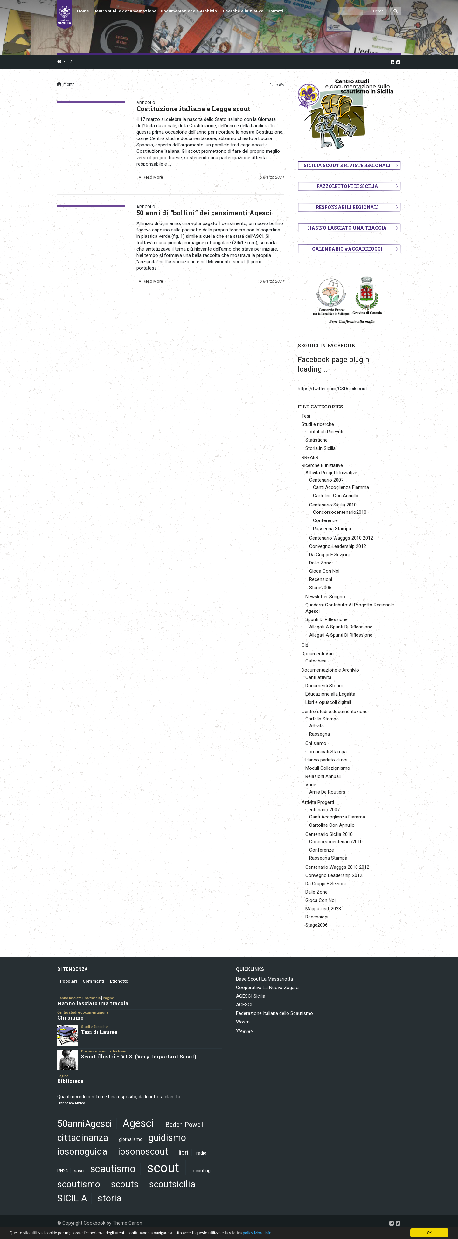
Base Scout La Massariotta (264, 979)
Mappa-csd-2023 (323, 908)
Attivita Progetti (318, 802)
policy (248, 1232)
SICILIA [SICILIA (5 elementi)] (72, 1198)
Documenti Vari (318, 653)
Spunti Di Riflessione (326, 619)
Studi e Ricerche (94, 1026)
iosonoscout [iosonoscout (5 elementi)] (143, 1151)
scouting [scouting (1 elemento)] (202, 1170)
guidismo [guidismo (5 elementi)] (167, 1137)
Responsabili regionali (347, 207)
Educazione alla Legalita (330, 694)
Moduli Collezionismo (327, 768)
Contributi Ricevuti (324, 432)
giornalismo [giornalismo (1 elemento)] (130, 1139)
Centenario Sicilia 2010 (333, 505)
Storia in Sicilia (320, 448)
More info (262, 1232)
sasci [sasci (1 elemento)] (79, 1170)
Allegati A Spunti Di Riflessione (340, 627)
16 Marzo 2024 (271, 177)
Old (305, 645)
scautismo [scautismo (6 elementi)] (112, 1169)
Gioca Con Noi (324, 571)
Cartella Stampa (322, 719)
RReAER (310, 457)
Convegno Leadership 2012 (337, 546)
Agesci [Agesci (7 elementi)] (138, 1123)
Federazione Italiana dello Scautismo (274, 1013)
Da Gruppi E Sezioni (329, 554)
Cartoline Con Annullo (335, 496)
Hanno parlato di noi (326, 760)
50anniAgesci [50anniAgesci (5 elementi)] (84, 1123)
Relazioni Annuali (323, 776)
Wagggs (244, 1030)
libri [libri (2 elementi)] (183, 1152)
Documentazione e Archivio (189, 11)
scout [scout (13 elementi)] (163, 1167)
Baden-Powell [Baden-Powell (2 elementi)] (184, 1125)
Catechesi (315, 661)
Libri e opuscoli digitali (328, 702)
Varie (310, 785)
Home (83, 11)
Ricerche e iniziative (242, 11)
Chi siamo (315, 743)
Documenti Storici (324, 686)
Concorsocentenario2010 (339, 512)
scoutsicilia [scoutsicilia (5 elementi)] (172, 1184)
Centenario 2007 (326, 480)
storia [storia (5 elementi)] (109, 1198)
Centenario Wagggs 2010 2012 (341, 538)
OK (429, 1232)
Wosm (243, 1022)
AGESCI (244, 1005)
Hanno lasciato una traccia (347, 228)
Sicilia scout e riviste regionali (347, 165)
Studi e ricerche (318, 424)
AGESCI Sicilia (250, 996)
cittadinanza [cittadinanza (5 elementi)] (82, 1137)
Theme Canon (127, 1223)
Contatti (275, 11)
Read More (153, 177)
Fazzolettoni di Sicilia (347, 186)
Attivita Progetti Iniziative (331, 473)
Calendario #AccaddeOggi (347, 249)
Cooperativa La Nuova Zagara (267, 987)
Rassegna (319, 734)
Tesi (306, 416)
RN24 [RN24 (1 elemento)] (62, 1170)
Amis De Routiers (327, 792)
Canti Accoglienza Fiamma (341, 487)
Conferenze (325, 520)
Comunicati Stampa (326, 751)
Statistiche (316, 440)
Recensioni (320, 579)
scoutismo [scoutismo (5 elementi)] (78, 1184)
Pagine (108, 998)
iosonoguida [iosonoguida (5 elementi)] (82, 1151)
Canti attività (318, 677)
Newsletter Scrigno (325, 596)
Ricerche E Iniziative (322, 465)
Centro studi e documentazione (124, 11)
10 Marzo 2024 (271, 281)
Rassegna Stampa (332, 529)
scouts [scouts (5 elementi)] (125, 1184)
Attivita (316, 726)
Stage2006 (320, 588)
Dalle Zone (320, 563)
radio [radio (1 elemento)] (201, 1153)
